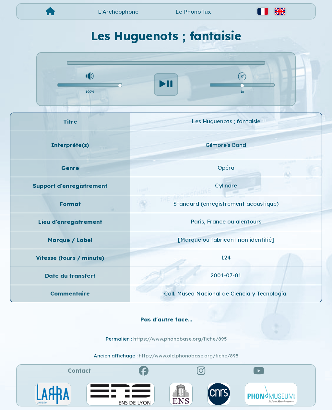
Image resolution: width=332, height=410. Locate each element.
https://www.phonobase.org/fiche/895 (180, 339)
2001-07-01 (225, 275)
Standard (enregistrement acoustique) (226, 203)
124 (226, 257)
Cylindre (226, 185)
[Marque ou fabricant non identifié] (226, 239)
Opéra (226, 167)
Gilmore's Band (226, 144)
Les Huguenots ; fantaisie (226, 121)
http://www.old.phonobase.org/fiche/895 (188, 356)
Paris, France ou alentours (226, 221)
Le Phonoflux (193, 11)
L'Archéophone (118, 11)
